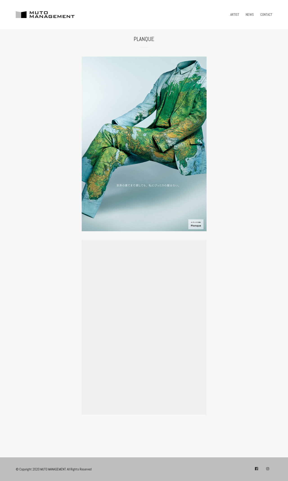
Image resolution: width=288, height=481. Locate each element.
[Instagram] (267, 468)
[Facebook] (256, 468)
